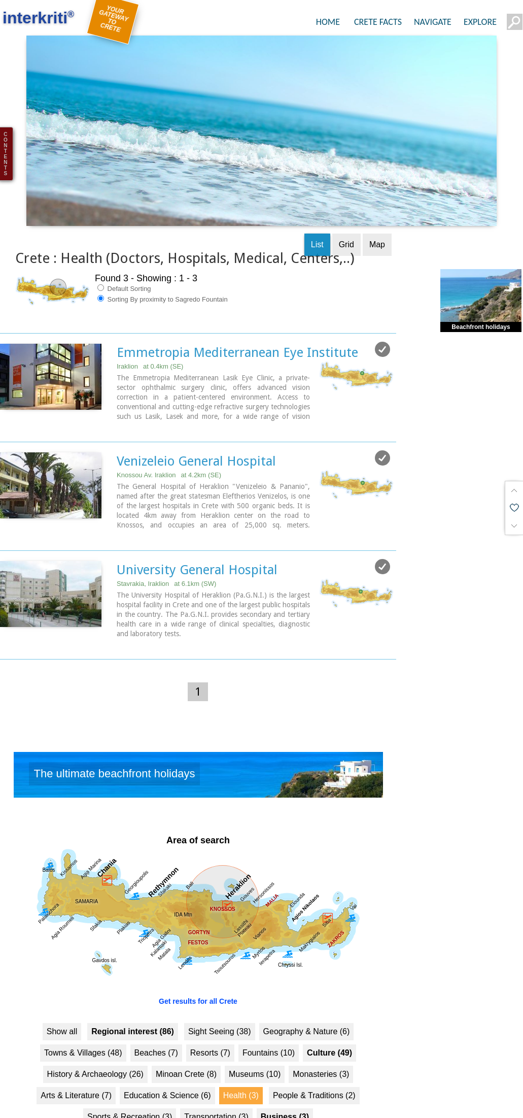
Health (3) (241, 1071)
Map (377, 220)
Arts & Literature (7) (76, 1071)
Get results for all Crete (198, 977)
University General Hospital (197, 545)
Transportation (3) (216, 1092)
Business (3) (285, 1092)
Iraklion (150, 342)
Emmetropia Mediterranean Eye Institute (237, 328)
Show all (62, 1007)
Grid (346, 220)
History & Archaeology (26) (95, 1049)
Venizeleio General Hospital (196, 436)
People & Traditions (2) (314, 1071)
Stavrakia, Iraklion (166, 559)
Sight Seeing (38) (219, 1007)
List (317, 220)
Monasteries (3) (321, 1049)
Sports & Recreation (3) (129, 1092)
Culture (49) (329, 1028)
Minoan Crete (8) (186, 1049)
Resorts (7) (210, 1028)
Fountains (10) (268, 1028)
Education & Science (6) (167, 1071)
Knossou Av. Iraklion (169, 450)
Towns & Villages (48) (83, 1028)
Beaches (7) (156, 1028)
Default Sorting (124, 264)
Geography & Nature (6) (306, 1007)
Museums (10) (255, 1049)
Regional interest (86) (132, 1007)
